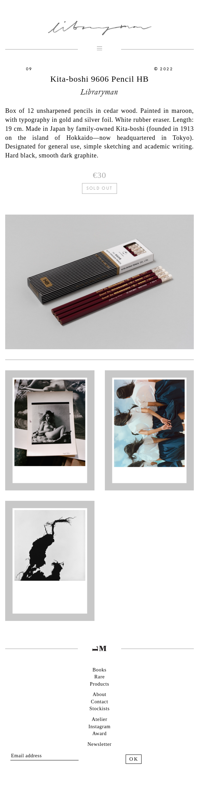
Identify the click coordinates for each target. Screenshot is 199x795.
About (100, 694)
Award (99, 733)
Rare (99, 676)
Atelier (99, 719)
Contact (99, 701)
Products (99, 684)
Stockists (99, 708)
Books (99, 669)
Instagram (99, 726)
